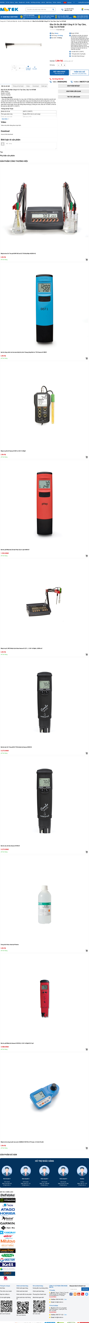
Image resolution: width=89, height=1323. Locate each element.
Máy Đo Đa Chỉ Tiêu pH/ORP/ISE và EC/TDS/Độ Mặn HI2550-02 (18, 253)
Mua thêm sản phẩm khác (79, 72)
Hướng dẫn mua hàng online (40, 1288)
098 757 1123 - (61, 1314)
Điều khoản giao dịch (38, 1297)
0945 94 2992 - (61, 1299)
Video (16, 2)
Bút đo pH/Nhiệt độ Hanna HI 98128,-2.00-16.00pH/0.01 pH (17, 1043)
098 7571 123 (25, 1183)
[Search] (53, 9)
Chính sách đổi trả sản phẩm (24, 1294)
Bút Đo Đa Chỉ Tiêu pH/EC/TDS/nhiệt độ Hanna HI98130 (16, 747)
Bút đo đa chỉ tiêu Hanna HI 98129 (10, 846)
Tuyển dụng (49, 2)
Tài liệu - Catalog (57, 2)
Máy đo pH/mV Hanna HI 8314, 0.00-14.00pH (13, 451)
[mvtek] (86, 259)
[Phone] (83, 1294)
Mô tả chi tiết (5, 86)
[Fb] (71, 1294)
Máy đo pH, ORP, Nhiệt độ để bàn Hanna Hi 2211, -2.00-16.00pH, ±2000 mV (21, 648)
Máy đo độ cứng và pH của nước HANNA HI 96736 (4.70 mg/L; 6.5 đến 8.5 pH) (22, 1142)
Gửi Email (85, 1289)
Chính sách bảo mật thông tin (23, 1298)
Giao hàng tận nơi (59, 72)
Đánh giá (44, 86)
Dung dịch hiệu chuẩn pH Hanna (10, 944)
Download (36, 86)
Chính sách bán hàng (38, 1291)
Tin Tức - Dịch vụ (10, 2)
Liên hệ (43, 2)
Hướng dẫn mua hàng (83, 2)
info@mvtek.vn (7, 1185)
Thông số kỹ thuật (18, 86)
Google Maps (52, 1296)
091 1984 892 (44, 1183)
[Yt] (79, 1294)
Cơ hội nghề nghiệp (5, 1297)
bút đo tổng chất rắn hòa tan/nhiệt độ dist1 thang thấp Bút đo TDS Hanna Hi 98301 (24, 352)
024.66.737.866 (63, 1183)
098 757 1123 (82, 1183)
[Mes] (87, 1294)
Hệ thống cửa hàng (35, 2)
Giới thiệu (2, 1288)
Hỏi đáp (28, 2)
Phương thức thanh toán (39, 1294)
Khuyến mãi (22, 2)
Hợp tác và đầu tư (4, 1294)
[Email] (75, 1294)
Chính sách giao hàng (22, 1288)
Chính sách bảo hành (22, 1291)
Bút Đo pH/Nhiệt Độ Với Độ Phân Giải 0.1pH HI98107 (15, 549)
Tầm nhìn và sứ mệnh (6, 1291)
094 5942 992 (7, 1183)
